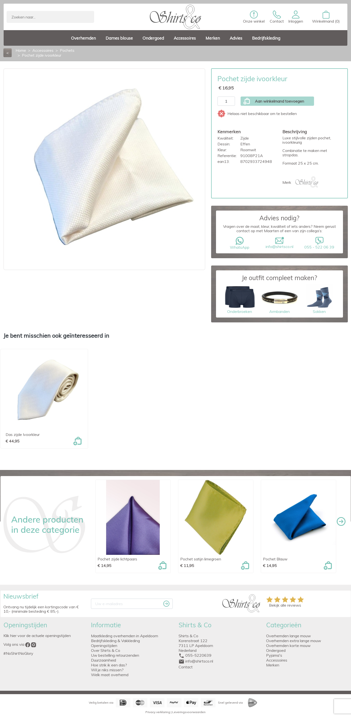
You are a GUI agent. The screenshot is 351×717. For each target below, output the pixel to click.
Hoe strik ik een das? (109, 665)
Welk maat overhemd (109, 674)
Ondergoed (276, 650)
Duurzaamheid (103, 660)
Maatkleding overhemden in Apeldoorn (124, 635)
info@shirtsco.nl (279, 243)
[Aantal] (226, 101)
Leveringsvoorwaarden (189, 712)
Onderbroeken (240, 299)
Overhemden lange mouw (288, 635)
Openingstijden (104, 645)
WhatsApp (240, 243)
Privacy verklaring (157, 712)
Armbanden (279, 299)
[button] (295, 17)
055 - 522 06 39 (319, 243)
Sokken (319, 299)
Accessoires (276, 660)
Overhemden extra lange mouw (293, 640)
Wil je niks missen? (107, 669)
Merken (272, 665)
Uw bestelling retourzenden (115, 655)
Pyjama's (274, 655)
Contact (186, 666)
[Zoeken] (50, 17)
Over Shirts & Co (105, 650)
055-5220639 (198, 655)
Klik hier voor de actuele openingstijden (37, 635)
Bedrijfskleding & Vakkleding (115, 640)
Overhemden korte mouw (288, 645)
